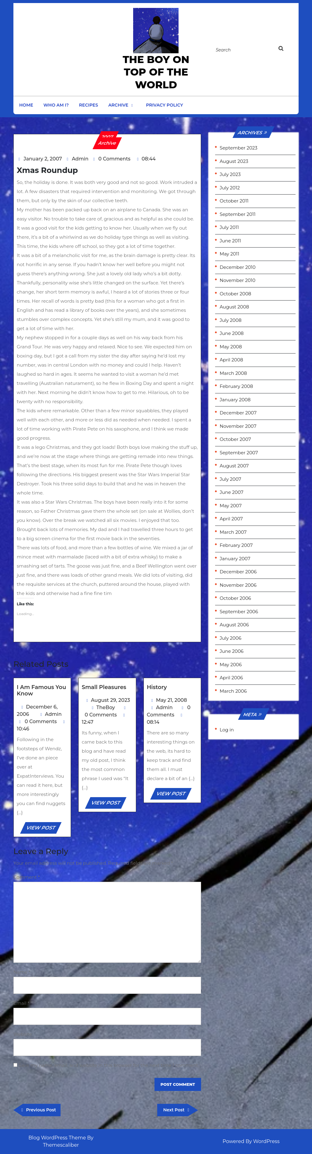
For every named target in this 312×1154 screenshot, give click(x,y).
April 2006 (231, 678)
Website (22, 1034)
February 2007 (236, 545)
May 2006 (231, 664)
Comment (26, 877)
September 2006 (239, 611)
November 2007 (238, 426)
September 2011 (238, 214)
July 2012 (230, 188)
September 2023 (238, 148)
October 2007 (235, 439)
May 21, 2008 (171, 700)
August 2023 (234, 161)
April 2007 (231, 519)
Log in (227, 730)
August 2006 (234, 625)
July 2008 (231, 320)
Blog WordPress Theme (57, 1138)
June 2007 (231, 492)
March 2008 (233, 373)
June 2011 (230, 241)
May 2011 (229, 254)
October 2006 (235, 598)
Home (26, 105)
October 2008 (235, 294)
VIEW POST (43, 829)
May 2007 (231, 505)
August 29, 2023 (110, 700)
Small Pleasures (104, 687)
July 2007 (230, 479)
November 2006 (238, 585)
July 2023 (230, 174)
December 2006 (238, 572)
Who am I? (56, 105)
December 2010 (238, 267)
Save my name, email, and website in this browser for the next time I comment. (109, 1065)
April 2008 (231, 360)
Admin (80, 159)
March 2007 (233, 532)
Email (21, 1003)
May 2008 (231, 347)
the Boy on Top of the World (156, 72)
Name (21, 972)
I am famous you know (41, 690)
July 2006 (230, 638)
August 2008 (234, 307)
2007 (107, 137)
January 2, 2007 (42, 159)
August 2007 (234, 466)
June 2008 (232, 333)
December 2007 (238, 413)
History (157, 687)
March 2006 (233, 691)
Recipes (88, 105)
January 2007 (235, 558)
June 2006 (231, 651)
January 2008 (235, 400)
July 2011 (229, 227)
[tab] (286, 50)
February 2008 (236, 386)
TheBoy (105, 707)
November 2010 (237, 280)
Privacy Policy (164, 105)
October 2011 (234, 201)
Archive (118, 105)
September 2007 (239, 453)
